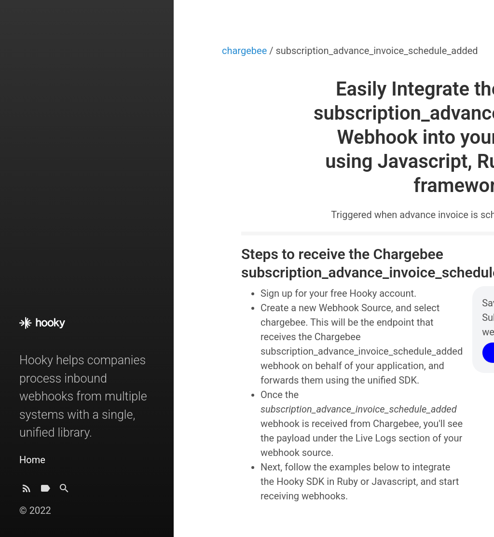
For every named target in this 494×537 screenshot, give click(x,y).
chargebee (245, 50)
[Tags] (45, 491)
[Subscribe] (26, 491)
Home (32, 460)
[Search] (64, 491)
